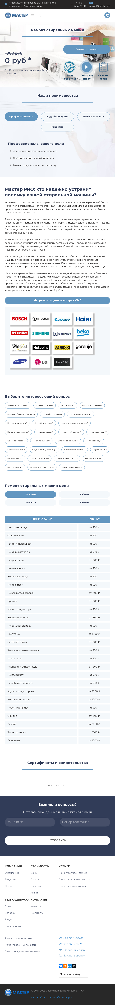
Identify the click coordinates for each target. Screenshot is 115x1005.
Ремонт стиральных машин (74, 879)
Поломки (30, 494)
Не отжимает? (68, 405)
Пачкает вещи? (15, 458)
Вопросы (10, 912)
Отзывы (9, 886)
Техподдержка (17, 899)
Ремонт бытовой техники (73, 872)
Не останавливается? (80, 414)
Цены (34, 872)
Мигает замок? (15, 467)
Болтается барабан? (74, 449)
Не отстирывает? (41, 441)
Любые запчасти (93, 116)
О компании (12, 872)
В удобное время (57, 116)
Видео (9, 919)
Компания (13, 866)
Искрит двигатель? (39, 458)
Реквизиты (37, 912)
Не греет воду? (93, 441)
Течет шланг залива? (17, 405)
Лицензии (11, 879)
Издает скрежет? (44, 405)
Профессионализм (21, 116)
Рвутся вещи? (100, 449)
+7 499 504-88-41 (80, 4)
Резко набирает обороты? (21, 414)
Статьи (9, 906)
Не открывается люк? (18, 432)
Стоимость (40, 866)
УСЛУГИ (64, 866)
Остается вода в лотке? (42, 467)
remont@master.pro (99, 4)
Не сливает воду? (98, 432)
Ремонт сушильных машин (74, 886)
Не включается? (45, 432)
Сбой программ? (16, 441)
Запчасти (30, 502)
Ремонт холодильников (18, 938)
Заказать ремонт (87, 49)
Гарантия (57, 127)
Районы (84, 502)
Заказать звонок (72, 955)
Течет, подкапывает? (71, 467)
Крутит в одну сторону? (44, 449)
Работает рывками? (92, 405)
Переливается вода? (67, 458)
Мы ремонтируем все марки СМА (58, 300)
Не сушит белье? (93, 458)
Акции (34, 892)
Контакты (39, 899)
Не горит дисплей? (17, 423)
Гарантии (36, 886)
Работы (84, 494)
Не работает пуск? (43, 423)
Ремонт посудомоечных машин (23, 951)
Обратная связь (72, 950)
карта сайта (38, 997)
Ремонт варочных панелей (20, 944)
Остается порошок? (67, 441)
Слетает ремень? (16, 449)
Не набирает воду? (52, 414)
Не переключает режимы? (74, 423)
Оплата (35, 879)
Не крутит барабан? (71, 432)
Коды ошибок (13, 926)
